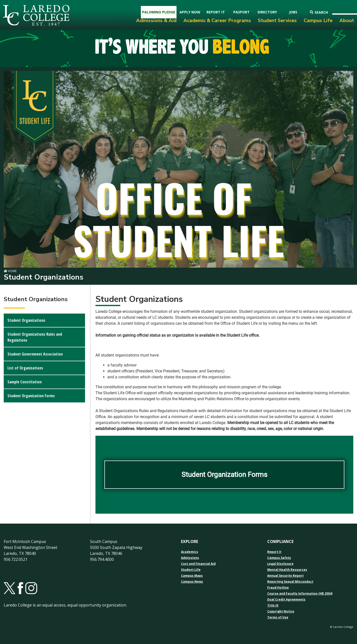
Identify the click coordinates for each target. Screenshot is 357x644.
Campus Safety (279, 558)
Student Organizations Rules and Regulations (34, 337)
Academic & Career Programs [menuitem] (217, 20)
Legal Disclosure (280, 564)
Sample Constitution (24, 382)
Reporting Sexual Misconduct (290, 581)
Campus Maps (192, 575)
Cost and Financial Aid (198, 564)
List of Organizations (25, 368)
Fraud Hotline (278, 587)
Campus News (192, 581)
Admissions (190, 558)
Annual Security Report (285, 575)
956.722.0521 (16, 559)
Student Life (191, 570)
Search (319, 12)
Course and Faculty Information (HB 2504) (299, 593)
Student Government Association (35, 354)
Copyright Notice (280, 611)
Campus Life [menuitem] (318, 20)
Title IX (272, 605)
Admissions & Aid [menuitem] (156, 20)
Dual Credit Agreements (286, 599)
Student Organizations (26, 320)
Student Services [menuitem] (277, 20)
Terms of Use (277, 617)
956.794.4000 (102, 559)
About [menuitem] (346, 20)
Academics (189, 552)
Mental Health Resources (287, 570)
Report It (274, 552)
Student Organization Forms (31, 395)
